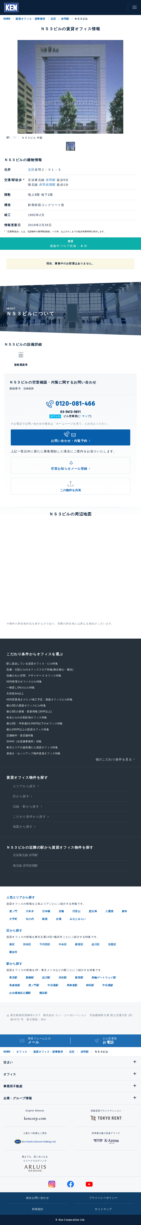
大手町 (13, 918)
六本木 (30, 911)
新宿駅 (79, 977)
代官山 (76, 911)
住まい (8, 1062)
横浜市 (13, 952)
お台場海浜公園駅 (20, 992)
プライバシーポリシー (103, 1198)
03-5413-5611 (70, 412)
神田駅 (90, 985)
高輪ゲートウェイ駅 (104, 977)
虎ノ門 (13, 911)
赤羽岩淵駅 (47, 184)
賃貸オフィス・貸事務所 (30, 18)
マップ (86, 416)
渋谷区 (27, 944)
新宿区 (79, 944)
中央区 (63, 944)
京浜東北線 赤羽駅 (25, 855)
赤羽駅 (65, 18)
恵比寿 (93, 911)
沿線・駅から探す (26, 806)
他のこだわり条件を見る (114, 759)
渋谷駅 (63, 977)
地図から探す (23, 826)
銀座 (45, 918)
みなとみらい (78, 918)
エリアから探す (24, 786)
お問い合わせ (120, 7)
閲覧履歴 (101, 7)
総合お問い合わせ (37, 1198)
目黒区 (112, 944)
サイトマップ (103, 1209)
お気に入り (111, 7)
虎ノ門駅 (33, 985)
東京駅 (13, 977)
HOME (6, 18)
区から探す (21, 796)
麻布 (124, 911)
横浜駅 (43, 992)
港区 (12, 944)
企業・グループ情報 (17, 1098)
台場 (58, 918)
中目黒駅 (53, 985)
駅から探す (14, 963)
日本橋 (46, 911)
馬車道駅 (72, 985)
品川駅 (46, 977)
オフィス (21, 1051)
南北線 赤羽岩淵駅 (25, 865)
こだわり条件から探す (29, 816)
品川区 (96, 944)
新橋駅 (30, 977)
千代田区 (45, 944)
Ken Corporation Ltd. (11, 7)
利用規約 (37, 1209)
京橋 (61, 911)
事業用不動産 (12, 1086)
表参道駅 (14, 985)
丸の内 (30, 918)
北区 (53, 18)
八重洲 (109, 911)
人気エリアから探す (20, 897)
